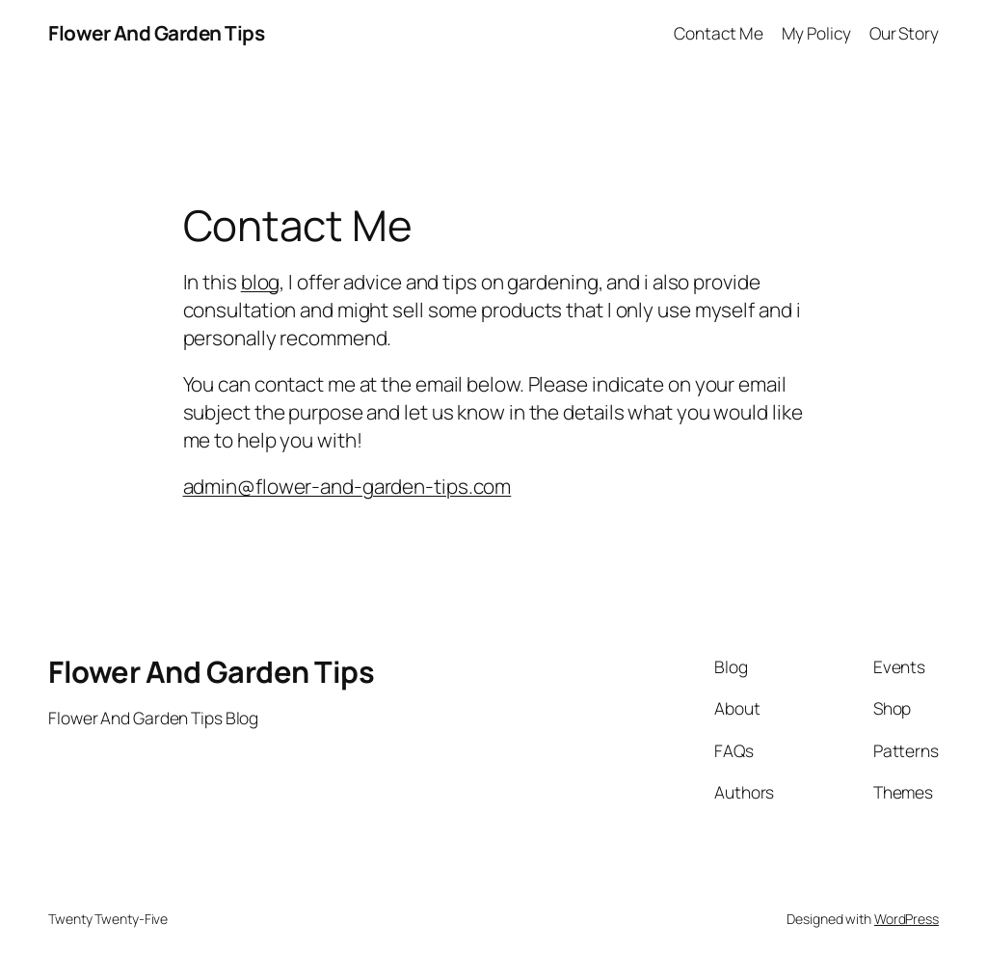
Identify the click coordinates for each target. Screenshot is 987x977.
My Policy (816, 32)
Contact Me (718, 32)
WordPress (906, 918)
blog (260, 281)
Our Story (904, 32)
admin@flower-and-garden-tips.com (347, 486)
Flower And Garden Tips (156, 32)
